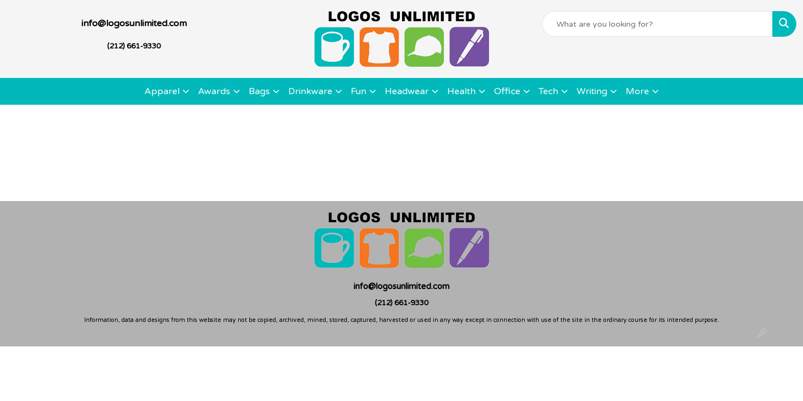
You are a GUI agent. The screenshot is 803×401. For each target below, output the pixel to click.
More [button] (637, 91)
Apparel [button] (162, 91)
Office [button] (507, 91)
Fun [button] (358, 91)
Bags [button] (259, 91)
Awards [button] (214, 91)
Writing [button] (592, 91)
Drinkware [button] (310, 91)
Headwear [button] (407, 91)
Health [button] (461, 91)
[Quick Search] (657, 24)
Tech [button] (548, 91)
